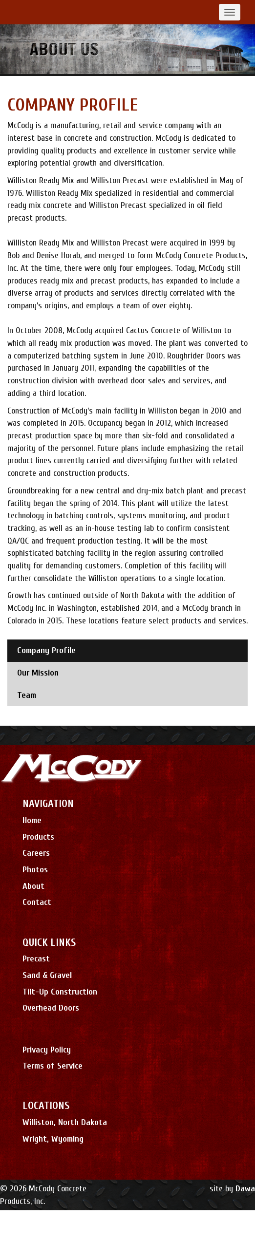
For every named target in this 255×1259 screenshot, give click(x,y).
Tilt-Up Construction (59, 992)
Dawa (245, 1189)
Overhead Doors (50, 1008)
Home (32, 820)
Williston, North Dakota (64, 1122)
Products (38, 837)
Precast (36, 959)
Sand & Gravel (47, 975)
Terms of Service (52, 1066)
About (33, 886)
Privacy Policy (46, 1050)
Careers (36, 853)
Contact (36, 902)
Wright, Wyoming (53, 1139)
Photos (35, 869)
